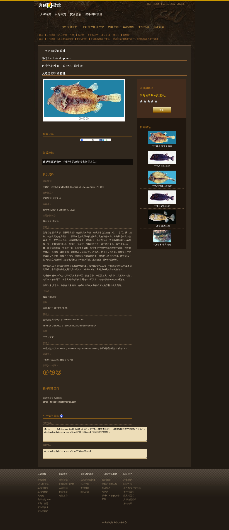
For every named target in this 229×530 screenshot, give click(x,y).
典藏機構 (128, 26)
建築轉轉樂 (43, 491)
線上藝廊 (106, 487)
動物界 (81, 35)
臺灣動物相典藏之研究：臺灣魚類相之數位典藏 (135, 39)
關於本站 (127, 484)
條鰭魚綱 (105, 35)
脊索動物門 (92, 35)
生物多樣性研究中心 (100, 39)
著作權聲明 (128, 491)
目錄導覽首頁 (69, 26)
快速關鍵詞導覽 (66, 484)
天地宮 (41, 495)
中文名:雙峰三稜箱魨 (162, 186)
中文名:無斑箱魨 (162, 226)
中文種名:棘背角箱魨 (162, 146)
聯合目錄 (63, 480)
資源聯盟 (158, 26)
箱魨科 (126, 35)
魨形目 (116, 35)
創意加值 (85, 491)
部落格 (156, 4)
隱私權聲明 (128, 495)
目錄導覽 (60, 14)
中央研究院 (82, 39)
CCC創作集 (43, 484)
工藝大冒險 (43, 503)
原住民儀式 (43, 507)
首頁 (149, 4)
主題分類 (63, 487)
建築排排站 (43, 487)
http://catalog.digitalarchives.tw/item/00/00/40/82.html (95, 454)
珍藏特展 (45, 14)
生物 (72, 35)
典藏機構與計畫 (65, 39)
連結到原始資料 (52, 161)
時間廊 (105, 491)
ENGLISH (181, 4)
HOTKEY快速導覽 (93, 26)
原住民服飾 (43, 511)
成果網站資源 (93, 14)
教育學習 (85, 484)
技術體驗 (75, 14)
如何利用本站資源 (132, 487)
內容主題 (113, 26)
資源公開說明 (129, 499)
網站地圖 (127, 503)
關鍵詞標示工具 (109, 484)
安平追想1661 (44, 499)
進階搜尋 (143, 26)
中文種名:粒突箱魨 (162, 244)
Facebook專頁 (168, 4)
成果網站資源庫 (88, 480)
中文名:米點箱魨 (162, 166)
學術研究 (85, 487)
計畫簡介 (127, 480)
